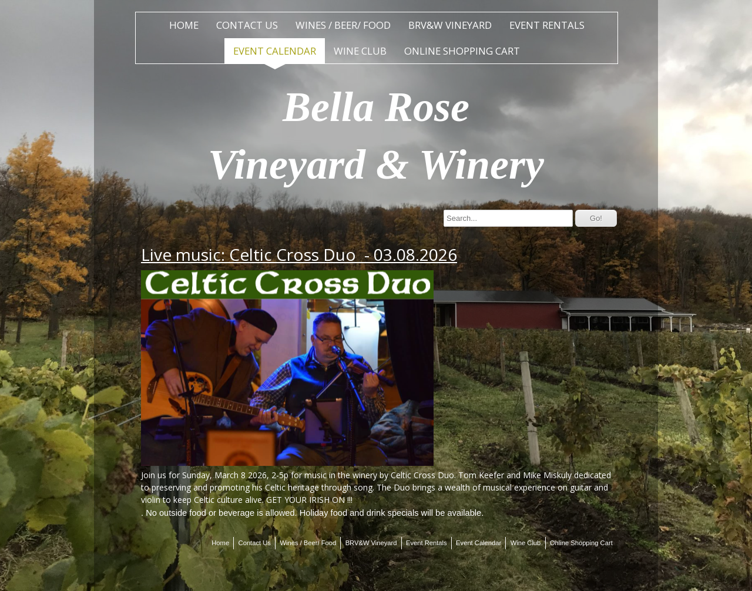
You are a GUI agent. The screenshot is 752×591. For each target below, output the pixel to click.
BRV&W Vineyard (450, 25)
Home (184, 25)
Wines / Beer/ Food (343, 25)
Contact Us (247, 25)
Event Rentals (547, 25)
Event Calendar (274, 51)
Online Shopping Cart (462, 51)
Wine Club (360, 51)
